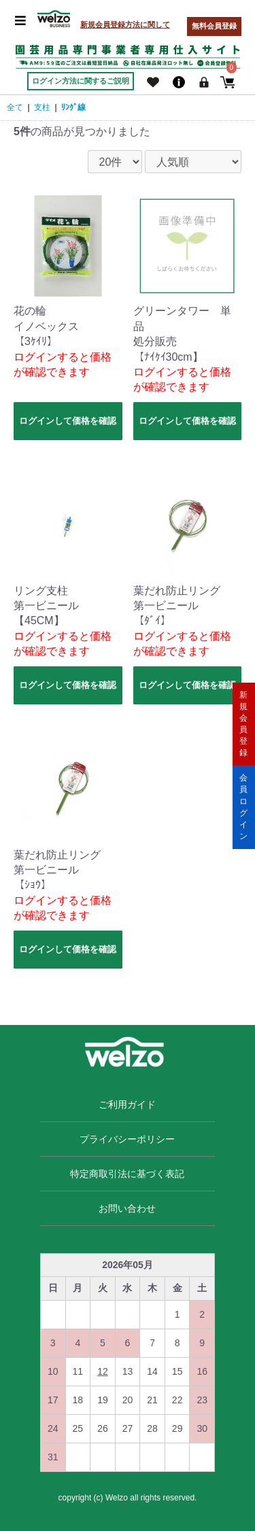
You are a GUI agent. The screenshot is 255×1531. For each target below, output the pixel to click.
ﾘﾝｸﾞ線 (73, 107)
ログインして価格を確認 (67, 421)
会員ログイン (243, 807)
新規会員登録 (243, 723)
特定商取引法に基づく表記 (127, 1173)
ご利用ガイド (127, 1104)
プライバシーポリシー (127, 1139)
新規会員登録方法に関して (125, 24)
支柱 (42, 107)
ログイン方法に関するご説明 (80, 81)
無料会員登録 (214, 26)
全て (15, 107)
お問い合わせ (127, 1208)
